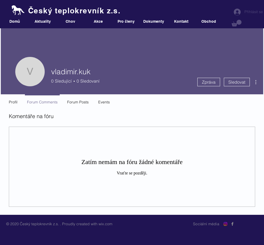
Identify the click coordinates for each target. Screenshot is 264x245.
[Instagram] (225, 223)
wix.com (105, 223)
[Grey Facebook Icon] (232, 223)
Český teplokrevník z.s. (74, 10)
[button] (237, 23)
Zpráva (209, 82)
